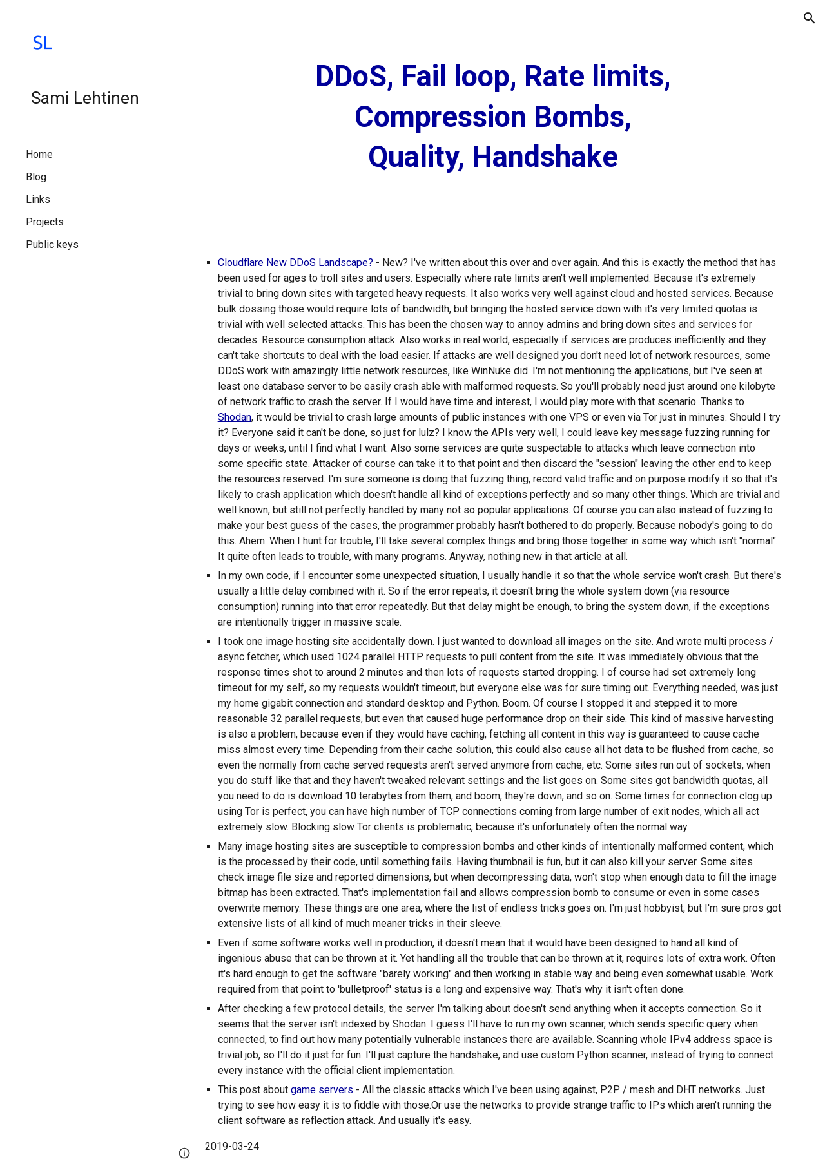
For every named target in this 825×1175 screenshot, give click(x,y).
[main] (493, 117)
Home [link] (39, 154)
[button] (809, 18)
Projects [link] (45, 222)
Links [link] (38, 199)
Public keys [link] (52, 244)
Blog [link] (36, 177)
